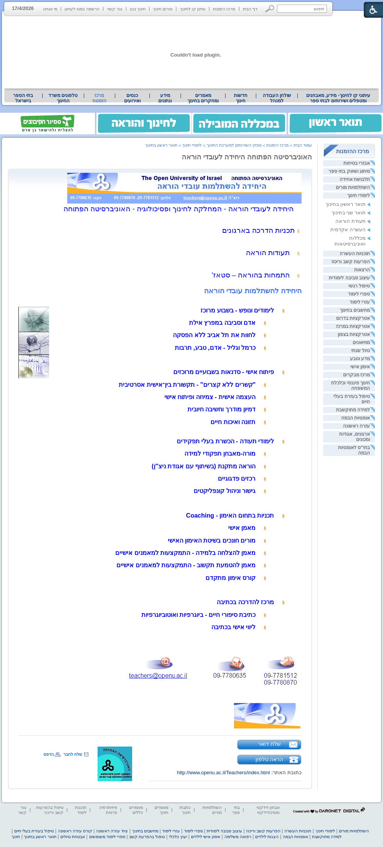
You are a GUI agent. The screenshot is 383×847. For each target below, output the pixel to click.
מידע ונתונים (165, 98)
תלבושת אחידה (355, 179)
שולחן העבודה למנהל (277, 98)
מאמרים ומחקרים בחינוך (203, 98)
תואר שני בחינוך (349, 213)
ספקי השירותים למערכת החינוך (234, 145)
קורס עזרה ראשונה (75, 831)
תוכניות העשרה (355, 253)
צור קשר (115, 9)
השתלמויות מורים (353, 187)
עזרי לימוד (360, 302)
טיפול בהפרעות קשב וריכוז (49, 810)
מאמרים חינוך (161, 810)
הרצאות (362, 269)
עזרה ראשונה (356, 426)
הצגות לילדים (267, 836)
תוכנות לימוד (80, 810)
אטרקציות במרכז (353, 326)
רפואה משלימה (237, 836)
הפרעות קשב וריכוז (351, 261)
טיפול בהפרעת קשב (147, 836)
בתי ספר (236, 810)
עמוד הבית (302, 145)
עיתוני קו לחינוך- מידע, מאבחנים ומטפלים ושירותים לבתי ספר (338, 98)
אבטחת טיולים (72, 836)
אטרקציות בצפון (354, 334)
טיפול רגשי (359, 286)
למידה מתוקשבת (353, 410)
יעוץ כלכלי (178, 836)
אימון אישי (360, 366)
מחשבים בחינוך (355, 310)
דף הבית (250, 9)
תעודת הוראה (350, 221)
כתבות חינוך (185, 810)
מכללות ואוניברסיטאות (350, 241)
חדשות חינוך (240, 98)
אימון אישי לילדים (205, 836)
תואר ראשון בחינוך (345, 204)
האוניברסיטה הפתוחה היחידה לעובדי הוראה (247, 157)
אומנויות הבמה (355, 418)
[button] (270, 9)
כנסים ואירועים (132, 98)
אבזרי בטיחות (356, 163)
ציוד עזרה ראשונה (112, 831)
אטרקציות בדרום (353, 318)
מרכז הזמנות (224, 9)
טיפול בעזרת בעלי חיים (34, 831)
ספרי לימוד (359, 294)
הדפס (48, 754)
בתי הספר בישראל (23, 98)
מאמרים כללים (136, 810)
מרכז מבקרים (356, 375)
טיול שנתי (360, 350)
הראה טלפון (269, 759)
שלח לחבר (72, 754)
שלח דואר (269, 744)
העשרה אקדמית (348, 229)
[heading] (266, 727)
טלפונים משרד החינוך (63, 98)
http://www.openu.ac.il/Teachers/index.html (223, 772)
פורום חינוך (162, 9)
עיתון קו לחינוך (193, 9)
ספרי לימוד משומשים (107, 836)
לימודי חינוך (358, 195)
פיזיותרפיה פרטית (108, 810)
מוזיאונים (361, 342)
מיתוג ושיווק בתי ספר (349, 171)
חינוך (16, 836)
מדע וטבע (360, 358)
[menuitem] (338, 98)
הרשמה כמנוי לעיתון (82, 9)
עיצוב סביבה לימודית (349, 278)
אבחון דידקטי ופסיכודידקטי (268, 810)
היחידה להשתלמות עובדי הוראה (253, 291)
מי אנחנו (50, 9)
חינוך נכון (138, 9)
